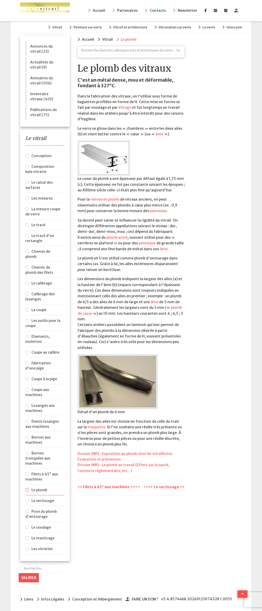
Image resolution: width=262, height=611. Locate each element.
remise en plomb (104, 199)
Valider (28, 577)
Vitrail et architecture (130, 27)
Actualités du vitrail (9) (41, 65)
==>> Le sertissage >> (163, 487)
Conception (41, 156)
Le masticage (42, 538)
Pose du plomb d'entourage (41, 514)
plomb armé (116, 237)
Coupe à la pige (44, 379)
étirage (124, 107)
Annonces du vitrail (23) (41, 49)
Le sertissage (42, 500)
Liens (28, 599)
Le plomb (39, 490)
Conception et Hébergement (97, 599)
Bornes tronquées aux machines (37, 458)
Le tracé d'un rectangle (39, 238)
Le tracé (38, 225)
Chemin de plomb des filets (39, 270)
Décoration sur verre (175, 27)
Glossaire (234, 27)
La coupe (38, 310)
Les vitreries (42, 549)
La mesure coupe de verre (42, 211)
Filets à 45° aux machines (41, 477)
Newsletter (187, 10)
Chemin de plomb (37, 254)
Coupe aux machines (37, 392)
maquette (96, 427)
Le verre (208, 27)
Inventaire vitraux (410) (41, 96)
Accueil (99, 10)
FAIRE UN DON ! (145, 599)
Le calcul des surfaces (39, 185)
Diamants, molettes (37, 339)
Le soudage (41, 527)
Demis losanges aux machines (42, 424)
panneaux (158, 211)
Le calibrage (41, 283)
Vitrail (57, 27)
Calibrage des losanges (40, 296)
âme (159, 134)
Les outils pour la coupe (42, 323)
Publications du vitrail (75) (43, 112)
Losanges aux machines (40, 408)
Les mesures (42, 198)
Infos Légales (52, 599)
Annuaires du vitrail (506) (41, 80)
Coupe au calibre (45, 352)
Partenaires (127, 10)
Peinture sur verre (87, 27)
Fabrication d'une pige (38, 365)
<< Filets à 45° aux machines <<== (109, 487)
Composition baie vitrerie (39, 169)
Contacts (158, 10)
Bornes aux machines (38, 440)
